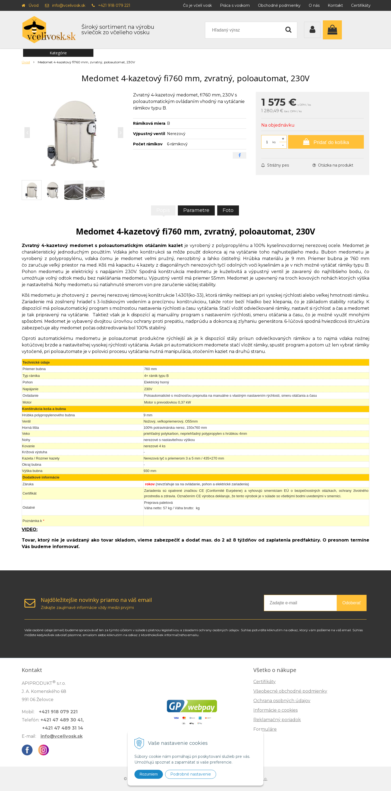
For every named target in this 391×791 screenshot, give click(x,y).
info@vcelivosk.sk (68, 5)
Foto (228, 210)
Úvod (34, 5)
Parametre (196, 210)
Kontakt (335, 5)
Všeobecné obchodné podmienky (290, 691)
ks (274, 142)
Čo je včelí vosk (197, 5)
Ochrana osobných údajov (281, 700)
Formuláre (265, 729)
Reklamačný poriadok (277, 719)
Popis (163, 210)
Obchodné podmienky (279, 5)
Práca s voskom (235, 5)
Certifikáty (361, 5)
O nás (314, 5)
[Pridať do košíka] (326, 142)
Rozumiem (149, 774)
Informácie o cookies (275, 710)
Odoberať (351, 603)
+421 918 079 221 (114, 5)
